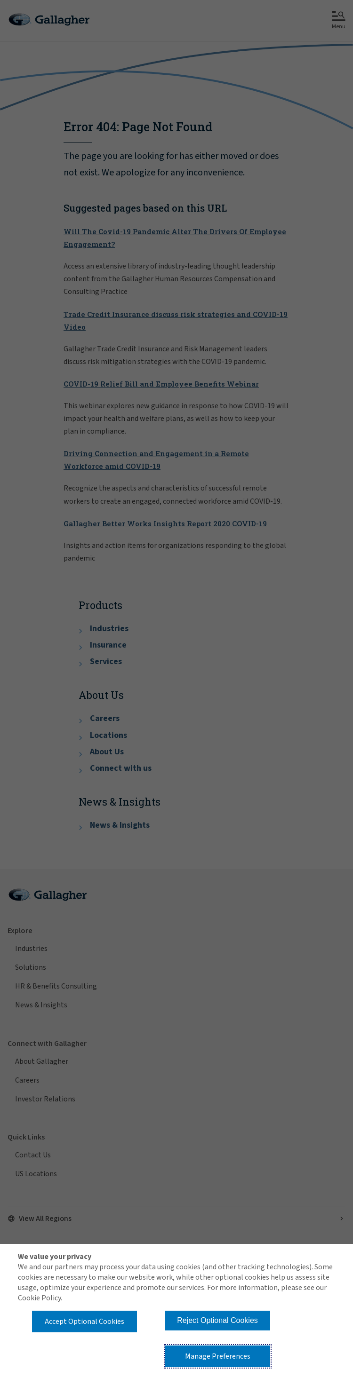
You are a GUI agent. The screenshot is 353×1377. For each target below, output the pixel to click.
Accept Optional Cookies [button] (84, 1321)
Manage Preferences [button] (217, 1356)
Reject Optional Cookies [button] (217, 1320)
